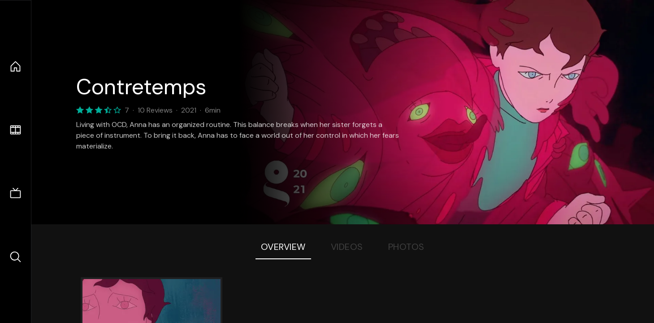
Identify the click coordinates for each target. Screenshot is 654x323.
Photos (406, 247)
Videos (347, 247)
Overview (283, 247)
